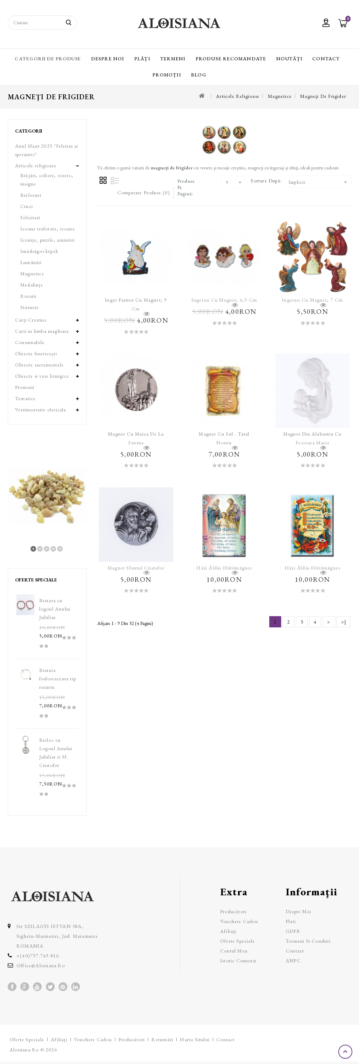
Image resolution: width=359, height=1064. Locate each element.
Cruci (26, 206)
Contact (326, 58)
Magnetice (280, 96)
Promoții (167, 75)
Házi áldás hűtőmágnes (224, 568)
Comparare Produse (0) (143, 192)
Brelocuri (30, 195)
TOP (346, 1052)
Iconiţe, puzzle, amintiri (47, 240)
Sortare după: (266, 180)
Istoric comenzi (238, 960)
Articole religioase (237, 96)
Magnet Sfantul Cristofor (136, 568)
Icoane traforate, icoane (47, 228)
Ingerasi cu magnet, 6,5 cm (224, 300)
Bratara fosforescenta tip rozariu (57, 678)
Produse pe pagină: (186, 187)
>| (343, 622)
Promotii (25, 387)
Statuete (29, 307)
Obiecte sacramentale (39, 365)
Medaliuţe (31, 285)
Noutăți (289, 58)
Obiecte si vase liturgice (42, 376)
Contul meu (234, 951)
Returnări (162, 1039)
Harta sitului (195, 1039)
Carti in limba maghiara (42, 331)
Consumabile (30, 342)
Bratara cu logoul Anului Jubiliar (55, 608)
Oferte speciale (237, 941)
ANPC (293, 960)
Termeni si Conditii (308, 941)
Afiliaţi (228, 931)
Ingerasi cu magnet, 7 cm (312, 300)
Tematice (25, 398)
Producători (233, 911)
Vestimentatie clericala (40, 409)
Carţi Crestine (31, 320)
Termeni (172, 58)
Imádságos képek (39, 251)
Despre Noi (107, 58)
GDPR (293, 931)
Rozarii (28, 296)
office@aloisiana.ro (40, 965)
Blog (198, 75)
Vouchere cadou (239, 921)
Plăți (142, 58)
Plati (291, 921)
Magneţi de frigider (323, 96)
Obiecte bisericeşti (36, 353)
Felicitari (30, 217)
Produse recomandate (231, 58)
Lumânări (31, 262)
